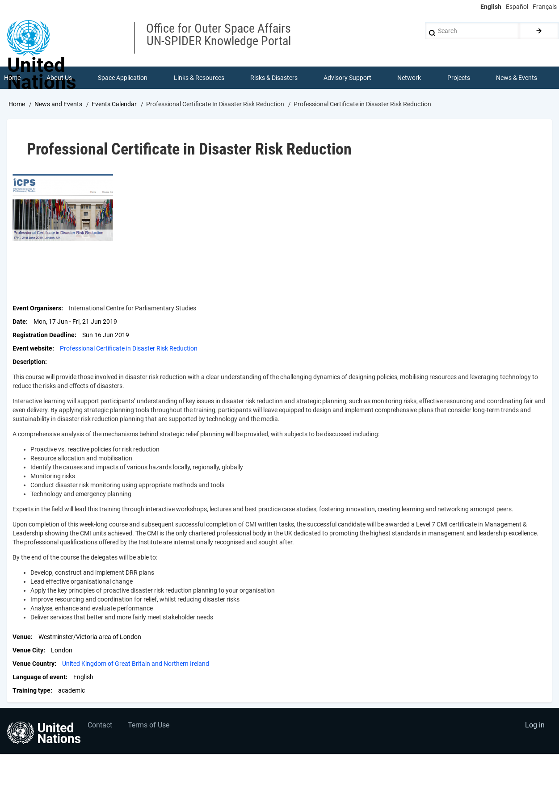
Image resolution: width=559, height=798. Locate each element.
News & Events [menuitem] (516, 77)
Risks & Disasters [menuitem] (274, 77)
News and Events (58, 104)
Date (19, 321)
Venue (22, 636)
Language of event (39, 677)
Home (16, 104)
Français (545, 6)
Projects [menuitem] (458, 77)
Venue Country (34, 663)
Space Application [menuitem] (122, 77)
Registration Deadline (44, 334)
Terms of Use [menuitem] (148, 725)
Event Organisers (37, 308)
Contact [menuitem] (100, 725)
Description (29, 361)
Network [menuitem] (409, 77)
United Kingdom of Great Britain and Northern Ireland (135, 663)
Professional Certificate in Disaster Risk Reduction (129, 348)
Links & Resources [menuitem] (199, 77)
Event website (32, 348)
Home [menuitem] (12, 77)
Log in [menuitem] (535, 725)
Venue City (28, 650)
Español (517, 6)
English (490, 6)
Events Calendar (114, 104)
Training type (31, 690)
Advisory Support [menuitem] (347, 77)
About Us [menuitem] (59, 77)
